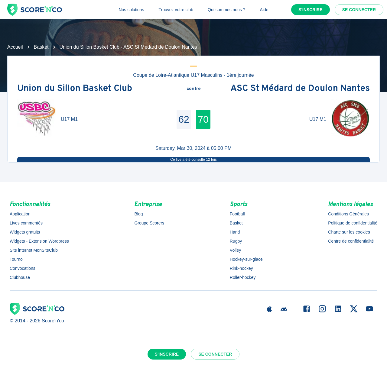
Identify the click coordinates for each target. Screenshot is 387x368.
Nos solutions (131, 9)
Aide (264, 9)
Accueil (15, 47)
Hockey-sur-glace (246, 259)
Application (20, 213)
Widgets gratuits (25, 232)
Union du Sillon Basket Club (74, 89)
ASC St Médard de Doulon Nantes (300, 89)
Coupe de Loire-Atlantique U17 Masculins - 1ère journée (193, 75)
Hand (235, 232)
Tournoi (17, 259)
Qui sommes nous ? (227, 9)
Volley (235, 250)
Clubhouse (20, 277)
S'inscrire (310, 9)
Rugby (236, 241)
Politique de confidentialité (352, 223)
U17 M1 (69, 119)
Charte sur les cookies (349, 232)
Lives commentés (26, 223)
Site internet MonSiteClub (34, 250)
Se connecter (359, 9)
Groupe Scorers (149, 223)
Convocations (22, 268)
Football (237, 213)
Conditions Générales (348, 213)
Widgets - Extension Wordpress (39, 241)
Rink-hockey (241, 268)
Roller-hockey (243, 277)
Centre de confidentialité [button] (351, 241)
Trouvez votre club (175, 9)
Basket (41, 47)
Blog (138, 213)
